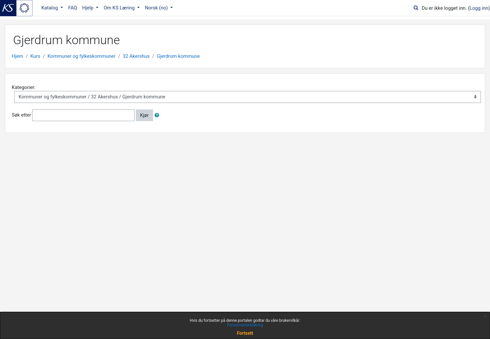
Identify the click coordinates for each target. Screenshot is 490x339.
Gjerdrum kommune (178, 56)
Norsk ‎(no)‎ (157, 8)
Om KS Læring (120, 8)
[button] (158, 115)
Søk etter (21, 115)
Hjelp (88, 8)
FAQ (72, 8)
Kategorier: (23, 87)
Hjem (17, 56)
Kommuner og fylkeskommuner (81, 56)
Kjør (144, 115)
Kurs (35, 56)
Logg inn (479, 8)
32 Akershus (136, 56)
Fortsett (245, 333)
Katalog (50, 8)
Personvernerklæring (245, 325)
